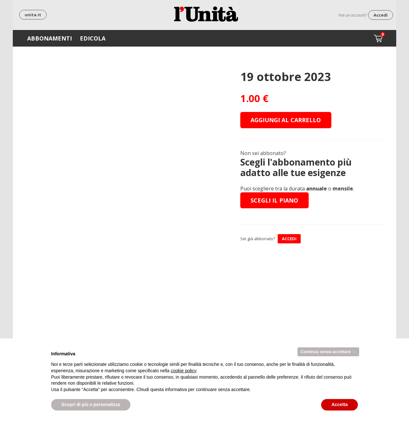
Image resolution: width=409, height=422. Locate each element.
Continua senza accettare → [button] (328, 351)
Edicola (92, 38)
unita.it (33, 15)
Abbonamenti (49, 38)
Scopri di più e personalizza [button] (90, 404)
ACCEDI (289, 238)
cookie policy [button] (183, 370)
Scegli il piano (274, 200)
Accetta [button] (339, 404)
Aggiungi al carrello (286, 120)
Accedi (381, 15)
